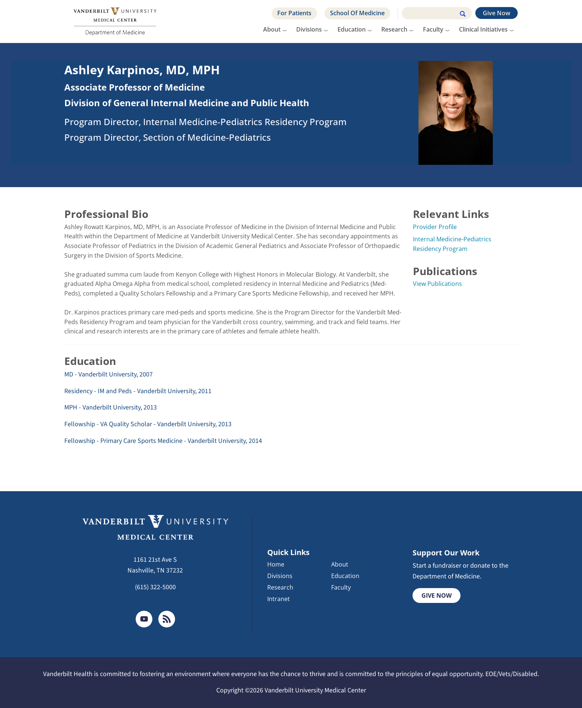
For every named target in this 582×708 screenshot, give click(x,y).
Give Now (496, 13)
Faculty (433, 29)
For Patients (294, 13)
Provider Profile (435, 227)
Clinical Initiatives (483, 29)
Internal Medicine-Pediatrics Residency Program (452, 244)
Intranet (278, 599)
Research (394, 29)
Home (275, 565)
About (272, 29)
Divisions (309, 29)
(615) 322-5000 (155, 587)
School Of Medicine (357, 13)
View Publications (437, 284)
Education (351, 29)
